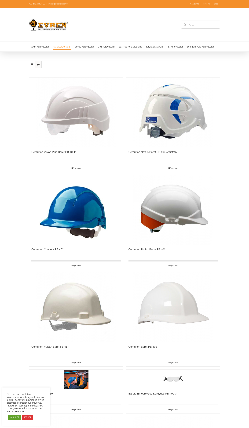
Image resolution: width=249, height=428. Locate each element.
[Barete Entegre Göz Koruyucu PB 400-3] (173, 379)
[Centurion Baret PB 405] (173, 307)
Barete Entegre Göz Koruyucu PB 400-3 (152, 393)
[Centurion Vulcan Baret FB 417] (76, 307)
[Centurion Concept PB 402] (76, 210)
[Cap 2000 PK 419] (76, 379)
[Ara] (185, 25)
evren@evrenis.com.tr (58, 3)
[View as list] (38, 64)
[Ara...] (200, 25)
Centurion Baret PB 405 (142, 346)
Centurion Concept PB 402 (47, 249)
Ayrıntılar (77, 168)
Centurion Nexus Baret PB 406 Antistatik (152, 152)
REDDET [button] (27, 417)
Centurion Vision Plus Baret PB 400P (53, 152)
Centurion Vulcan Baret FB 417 (50, 346)
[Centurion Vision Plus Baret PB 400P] (76, 112)
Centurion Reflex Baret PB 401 (146, 249)
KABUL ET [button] (14, 417)
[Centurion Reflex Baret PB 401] (173, 210)
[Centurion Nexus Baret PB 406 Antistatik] (173, 112)
